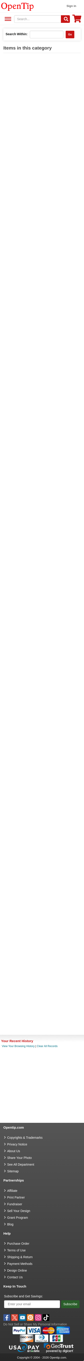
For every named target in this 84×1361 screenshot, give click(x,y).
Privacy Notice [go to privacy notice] (17, 1144)
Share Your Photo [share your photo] (19, 1158)
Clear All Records (47, 1046)
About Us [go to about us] (13, 1151)
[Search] (65, 19)
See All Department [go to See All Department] (20, 1164)
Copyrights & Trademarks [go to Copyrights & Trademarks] (25, 1137)
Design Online (17, 1270)
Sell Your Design (18, 1211)
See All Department (7, 19)
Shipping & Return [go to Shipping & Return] (20, 1257)
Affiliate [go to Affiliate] (12, 1190)
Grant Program (17, 1217)
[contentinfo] (17, 6)
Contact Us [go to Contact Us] (15, 1277)
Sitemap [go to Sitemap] (13, 1171)
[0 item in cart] (76, 20)
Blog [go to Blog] (10, 1224)
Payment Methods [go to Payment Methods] (19, 1264)
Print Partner (16, 1197)
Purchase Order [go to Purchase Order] (18, 1243)
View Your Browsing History (18, 1046)
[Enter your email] (32, 1304)
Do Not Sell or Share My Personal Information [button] (35, 1324)
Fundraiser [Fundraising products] (14, 1204)
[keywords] (37, 19)
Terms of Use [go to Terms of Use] (16, 1250)
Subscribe (70, 1304)
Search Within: (17, 34)
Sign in (71, 6)
